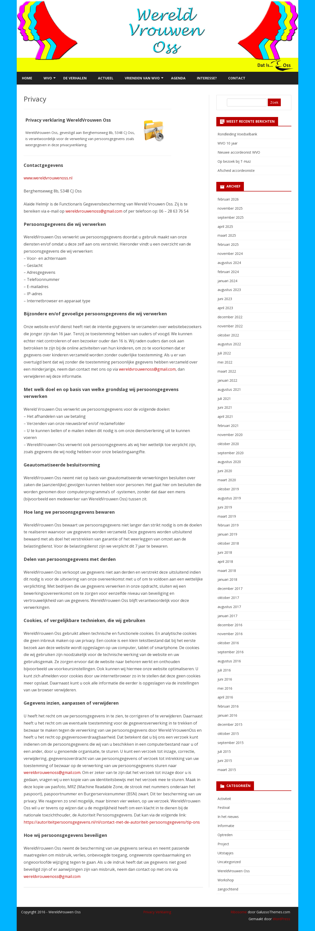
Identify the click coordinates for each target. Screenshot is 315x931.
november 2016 (230, 633)
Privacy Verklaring (157, 912)
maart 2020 (227, 480)
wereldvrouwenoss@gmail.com (93, 211)
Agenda (178, 78)
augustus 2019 (229, 498)
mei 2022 (225, 362)
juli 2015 (224, 751)
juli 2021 (224, 398)
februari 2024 (228, 271)
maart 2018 (227, 570)
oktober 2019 (228, 489)
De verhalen (75, 78)
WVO (48, 78)
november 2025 (230, 208)
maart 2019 (227, 516)
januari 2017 (227, 615)
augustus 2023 (229, 289)
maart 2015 (227, 769)
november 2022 (230, 326)
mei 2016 (225, 688)
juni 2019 (225, 507)
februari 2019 (228, 525)
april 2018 (225, 561)
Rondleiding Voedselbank (237, 134)
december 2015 (230, 724)
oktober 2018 (228, 543)
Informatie (226, 825)
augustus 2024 (229, 262)
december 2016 (230, 625)
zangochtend (228, 889)
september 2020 (231, 453)
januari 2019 (227, 534)
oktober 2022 (228, 335)
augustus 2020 (229, 461)
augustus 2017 (229, 606)
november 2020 (230, 434)
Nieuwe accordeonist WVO (239, 152)
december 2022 (230, 317)
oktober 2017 (228, 597)
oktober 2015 (228, 733)
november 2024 (230, 253)
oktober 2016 (228, 642)
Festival (224, 807)
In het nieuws (228, 816)
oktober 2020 (228, 443)
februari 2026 (228, 199)
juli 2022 (224, 353)
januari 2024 (227, 280)
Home (27, 78)
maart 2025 (227, 235)
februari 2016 (228, 706)
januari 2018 (227, 579)
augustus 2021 (229, 389)
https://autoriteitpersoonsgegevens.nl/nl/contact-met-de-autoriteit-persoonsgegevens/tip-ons (112, 822)
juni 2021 (225, 407)
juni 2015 (225, 760)
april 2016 (225, 697)
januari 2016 (227, 715)
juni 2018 (225, 552)
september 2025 (231, 217)
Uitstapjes (226, 853)
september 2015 (231, 742)
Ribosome (239, 912)
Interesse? (207, 78)
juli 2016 (224, 670)
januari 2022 (227, 380)
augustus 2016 (229, 661)
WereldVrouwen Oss (234, 871)
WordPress (281, 918)
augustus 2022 (229, 344)
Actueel (105, 78)
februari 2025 (228, 244)
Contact (236, 78)
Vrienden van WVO (142, 78)
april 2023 (225, 307)
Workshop (226, 880)
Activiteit (224, 798)
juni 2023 (225, 298)
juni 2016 (225, 679)
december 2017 (230, 588)
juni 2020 (225, 470)
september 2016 (231, 652)
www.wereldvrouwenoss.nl (48, 178)
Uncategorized (229, 861)
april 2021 (225, 416)
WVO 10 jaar (227, 143)
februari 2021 (228, 425)
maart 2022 (227, 371)
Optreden (225, 834)
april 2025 (225, 226)
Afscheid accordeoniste (236, 170)
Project (223, 844)
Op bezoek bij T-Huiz (234, 161)
